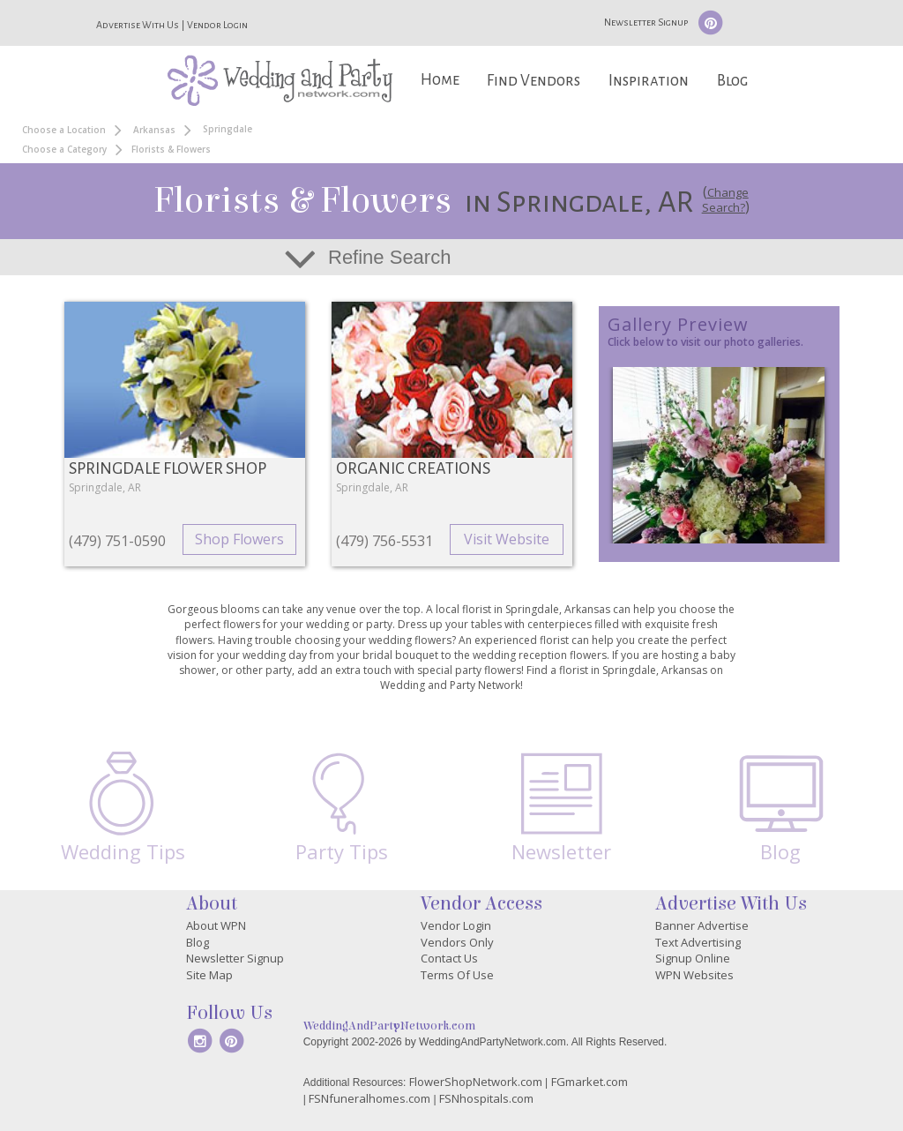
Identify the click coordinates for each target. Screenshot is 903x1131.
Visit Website (506, 539)
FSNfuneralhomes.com (369, 1098)
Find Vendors (533, 80)
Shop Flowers (239, 539)
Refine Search (389, 257)
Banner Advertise (702, 925)
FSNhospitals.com (486, 1098)
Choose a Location (64, 130)
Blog (732, 80)
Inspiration (648, 80)
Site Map (209, 975)
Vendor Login (217, 24)
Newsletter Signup (646, 22)
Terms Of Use (457, 975)
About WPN (216, 925)
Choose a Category (64, 149)
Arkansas (154, 130)
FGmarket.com (589, 1082)
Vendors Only (457, 942)
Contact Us (449, 958)
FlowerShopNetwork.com (475, 1082)
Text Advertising (698, 942)
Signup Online (692, 958)
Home (440, 79)
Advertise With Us (137, 24)
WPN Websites (694, 975)
